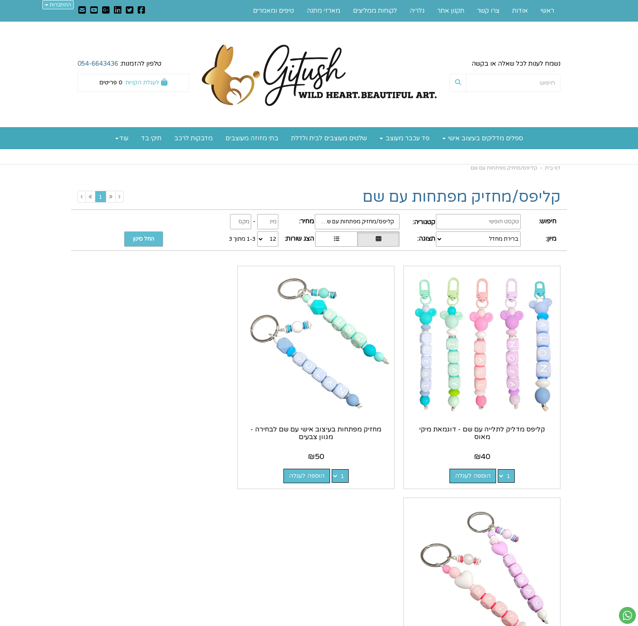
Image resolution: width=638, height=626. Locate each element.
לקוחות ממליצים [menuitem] (375, 10)
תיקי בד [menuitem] (151, 138)
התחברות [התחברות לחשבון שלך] (58, 5)
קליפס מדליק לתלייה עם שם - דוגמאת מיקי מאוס (504, 387)
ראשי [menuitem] (547, 10)
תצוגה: (426, 238)
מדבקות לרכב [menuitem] (193, 138)
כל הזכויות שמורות (535, 588)
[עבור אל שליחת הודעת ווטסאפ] (627, 615)
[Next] (90, 196)
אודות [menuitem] (520, 10)
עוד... (181, 498)
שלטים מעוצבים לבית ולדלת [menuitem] (329, 138)
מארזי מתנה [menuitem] (323, 10)
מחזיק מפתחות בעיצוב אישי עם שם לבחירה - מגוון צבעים (381, 387)
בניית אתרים (285, 620)
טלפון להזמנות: (119, 63)
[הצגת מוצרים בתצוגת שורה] (336, 239)
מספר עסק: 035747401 (403, 538)
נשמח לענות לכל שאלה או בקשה (516, 63)
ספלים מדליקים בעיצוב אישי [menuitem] (482, 138)
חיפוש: (547, 221)
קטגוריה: (424, 222)
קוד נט (305, 620)
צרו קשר (423, 498)
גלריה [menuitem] (417, 10)
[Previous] (110, 196)
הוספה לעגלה (495, 430)
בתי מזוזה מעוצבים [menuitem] (251, 138)
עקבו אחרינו (293, 498)
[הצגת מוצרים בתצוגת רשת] (378, 239)
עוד (121, 138)
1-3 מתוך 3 (242, 239)
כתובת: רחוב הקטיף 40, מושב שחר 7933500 (389, 525)
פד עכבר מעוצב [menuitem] (405, 138)
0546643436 (399, 547)
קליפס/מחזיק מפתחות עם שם (504, 168)
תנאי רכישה (421, 556)
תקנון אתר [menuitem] (450, 10)
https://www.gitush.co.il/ (277, 511)
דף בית (552, 168)
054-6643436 (98, 63)
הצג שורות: (299, 238)
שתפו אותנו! (296, 529)
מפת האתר (541, 498)
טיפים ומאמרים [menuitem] (273, 10)
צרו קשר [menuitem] (488, 10)
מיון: (551, 238)
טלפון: (428, 547)
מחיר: (306, 221)
